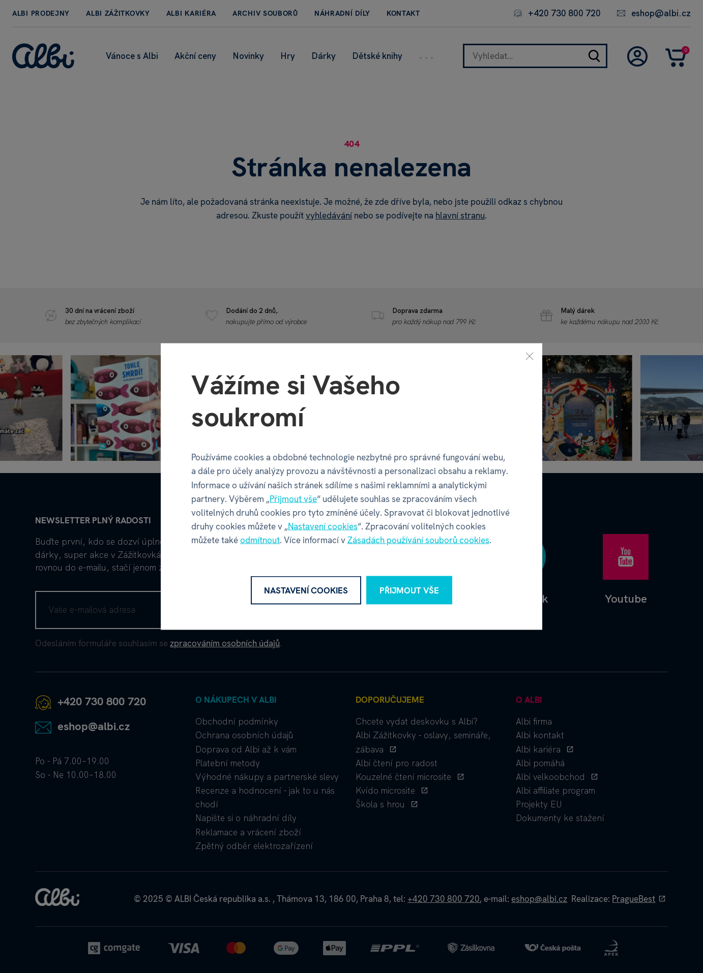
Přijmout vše (293, 498)
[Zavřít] (529, 356)
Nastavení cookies (323, 526)
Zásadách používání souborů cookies (418, 540)
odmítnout (260, 540)
